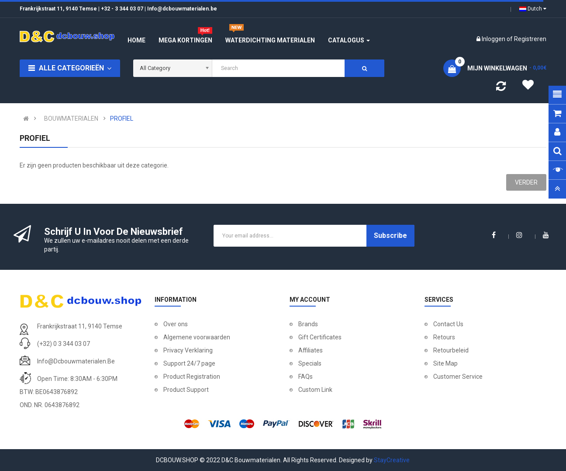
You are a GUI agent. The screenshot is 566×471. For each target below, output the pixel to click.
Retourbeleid (451, 350)
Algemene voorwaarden (196, 337)
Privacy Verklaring (188, 350)
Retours (444, 337)
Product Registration (191, 376)
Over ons (175, 324)
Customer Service (458, 376)
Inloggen (494, 38)
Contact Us (448, 324)
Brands (308, 324)
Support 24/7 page (189, 363)
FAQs (305, 376)
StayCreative (392, 460)
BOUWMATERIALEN (71, 118)
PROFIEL (121, 118)
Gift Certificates (320, 337)
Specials (309, 363)
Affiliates (310, 350)
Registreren (530, 38)
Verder (526, 182)
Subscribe (390, 235)
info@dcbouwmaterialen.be (76, 361)
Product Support (186, 389)
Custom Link (315, 389)
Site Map (445, 363)
